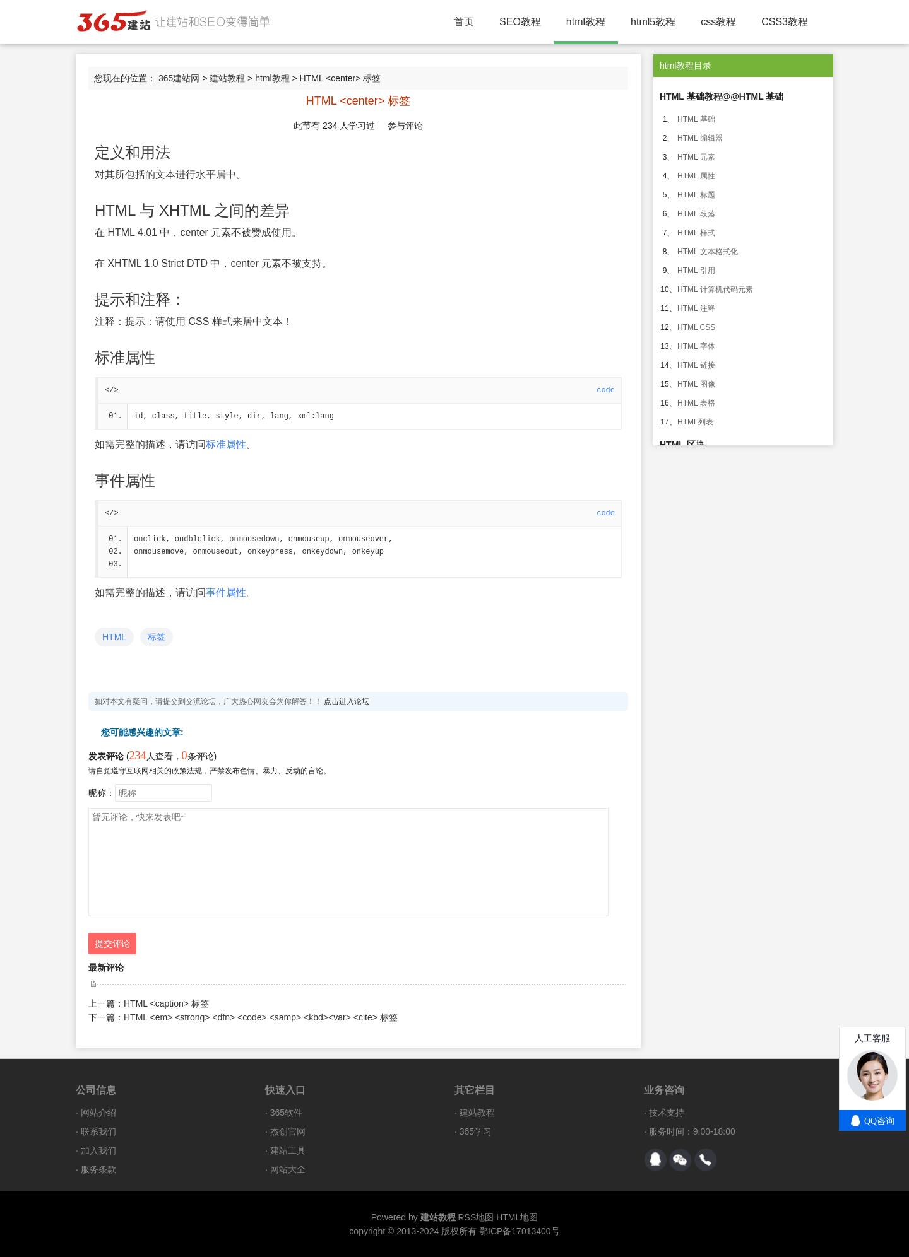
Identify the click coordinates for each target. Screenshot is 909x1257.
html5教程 (653, 21)
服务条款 (98, 1169)
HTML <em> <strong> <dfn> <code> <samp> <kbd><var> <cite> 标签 (261, 1017)
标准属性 (226, 444)
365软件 (286, 1113)
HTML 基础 (696, 119)
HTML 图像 (696, 384)
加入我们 (98, 1150)
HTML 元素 (696, 157)
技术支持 (666, 1113)
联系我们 (98, 1131)
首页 (464, 21)
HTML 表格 (696, 403)
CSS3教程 (784, 21)
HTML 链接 (696, 365)
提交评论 (112, 943)
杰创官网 (288, 1131)
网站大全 (288, 1169)
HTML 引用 (696, 270)
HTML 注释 (696, 308)
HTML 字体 (696, 346)
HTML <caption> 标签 (166, 1003)
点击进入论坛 (346, 701)
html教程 (585, 21)
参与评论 (405, 125)
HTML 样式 (696, 232)
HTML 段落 (696, 213)
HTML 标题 (696, 194)
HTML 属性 (696, 176)
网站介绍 (98, 1113)
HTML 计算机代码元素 (715, 289)
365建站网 (178, 78)
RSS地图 (476, 1217)
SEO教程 (520, 21)
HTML (114, 637)
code (606, 390)
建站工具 (288, 1150)
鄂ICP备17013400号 (519, 1231)
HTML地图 (517, 1217)
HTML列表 (695, 422)
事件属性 (226, 592)
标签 (156, 637)
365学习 (476, 1131)
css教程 (718, 21)
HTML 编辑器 (700, 138)
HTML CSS (696, 327)
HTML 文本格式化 (707, 251)
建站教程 (227, 78)
